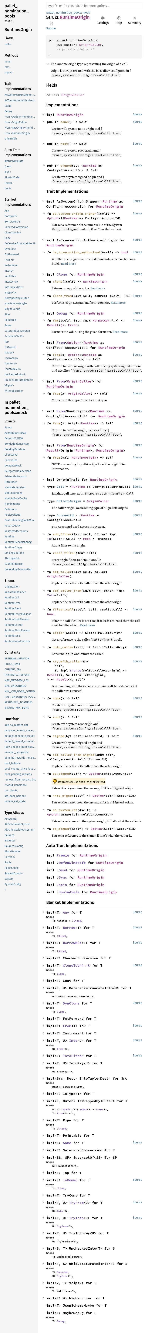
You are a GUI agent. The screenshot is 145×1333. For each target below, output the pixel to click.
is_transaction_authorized (76, 252)
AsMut (83, 1109)
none (64, 122)
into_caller (63, 647)
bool (124, 252)
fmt (56, 320)
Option (53, 218)
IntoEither (73, 1056)
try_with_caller (67, 661)
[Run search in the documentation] (94, 6)
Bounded (62, 1272)
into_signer (63, 795)
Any (66, 912)
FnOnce (75, 670)
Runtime (89, 165)
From (61, 342)
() (62, 325)
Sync (63, 877)
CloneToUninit (76, 965)
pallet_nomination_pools (63, 12)
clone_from (62, 296)
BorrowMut (72, 943)
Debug (62, 313)
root (64, 144)
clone (57, 281)
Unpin (62, 885)
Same (67, 1143)
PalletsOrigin (69, 501)
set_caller (62, 572)
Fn (49, 538)
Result (53, 325)
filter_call (63, 609)
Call (60, 487)
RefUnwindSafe (72, 862)
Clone (62, 274)
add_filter (62, 534)
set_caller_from (67, 590)
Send (63, 870)
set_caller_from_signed (73, 755)
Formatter (101, 320)
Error (72, 325)
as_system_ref (65, 810)
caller (58, 633)
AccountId (65, 515)
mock (86, 12)
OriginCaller (90, 44)
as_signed (61, 773)
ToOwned (70, 1180)
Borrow (69, 927)
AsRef (66, 1109)
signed (66, 165)
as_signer (61, 829)
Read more (68, 263)
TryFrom (76, 1202)
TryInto (76, 1218)
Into (51, 595)
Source (51, 28)
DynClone (71, 1003)
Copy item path (51, 23)
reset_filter (64, 553)
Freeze (63, 855)
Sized (77, 920)
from (56, 355)
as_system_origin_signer (74, 213)
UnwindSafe (69, 892)
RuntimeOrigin (70, 115)
